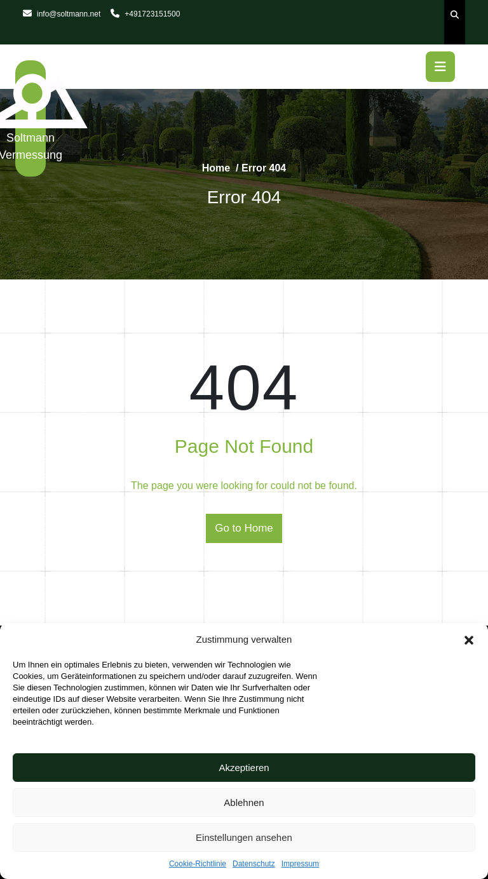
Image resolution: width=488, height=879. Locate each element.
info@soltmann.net (61, 14)
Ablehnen (244, 802)
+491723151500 (145, 14)
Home (216, 168)
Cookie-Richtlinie (197, 863)
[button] (469, 639)
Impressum (300, 863)
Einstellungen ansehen (244, 837)
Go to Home (244, 528)
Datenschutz (254, 863)
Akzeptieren (244, 767)
